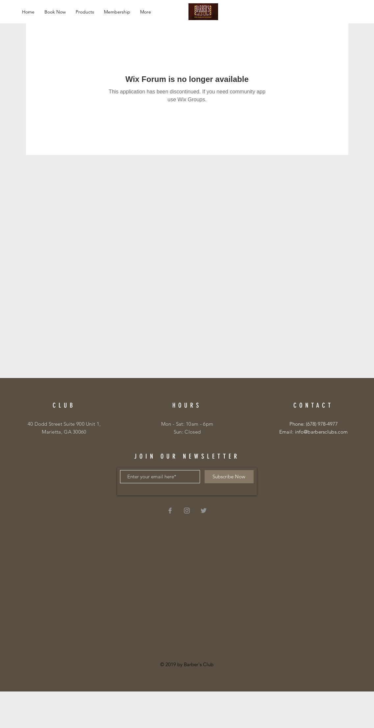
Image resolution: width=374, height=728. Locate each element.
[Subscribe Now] (229, 476)
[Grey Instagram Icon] (187, 511)
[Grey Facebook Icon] (170, 511)
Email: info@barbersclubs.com (313, 432)
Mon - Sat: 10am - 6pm (187, 424)
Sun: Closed (187, 432)
